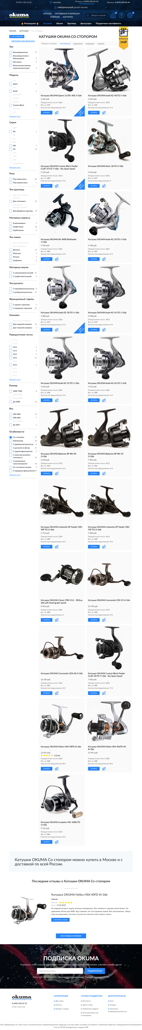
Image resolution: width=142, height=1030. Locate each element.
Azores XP (17, 95)
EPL (14, 146)
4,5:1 (15, 351)
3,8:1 (15, 347)
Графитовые (18, 227)
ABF (15, 128)
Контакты (68, 17)
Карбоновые (18, 230)
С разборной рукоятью (22, 292)
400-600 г (17, 418)
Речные (16, 257)
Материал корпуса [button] (19, 218)
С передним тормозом (22, 308)
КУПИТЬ (46, 112)
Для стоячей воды (20, 243)
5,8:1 (15, 365)
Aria (14, 88)
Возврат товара (62, 1009)
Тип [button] (11, 47)
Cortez (15, 98)
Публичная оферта (90, 1009)
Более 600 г (18, 421)
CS (14, 135)
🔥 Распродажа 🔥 (30, 23)
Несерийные (18, 163)
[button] (86, 3)
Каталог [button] (47, 14)
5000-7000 (17, 391)
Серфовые (17, 260)
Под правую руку (20, 183)
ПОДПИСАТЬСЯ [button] (95, 971)
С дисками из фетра (21, 448)
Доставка (60, 1001)
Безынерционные (20, 52)
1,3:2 (15, 340)
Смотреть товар (60, 920)
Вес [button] (11, 409)
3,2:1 (15, 344)
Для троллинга (19, 246)
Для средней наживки (22, 324)
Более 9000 (18, 398)
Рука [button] (12, 173)
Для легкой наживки (22, 321)
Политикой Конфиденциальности (70, 977)
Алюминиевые (19, 223)
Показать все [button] (14, 116)
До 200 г (16, 425)
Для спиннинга (19, 201)
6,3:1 (15, 372)
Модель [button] (13, 75)
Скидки (113, 1005)
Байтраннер (18, 441)
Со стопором (18, 437)
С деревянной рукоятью (23, 444)
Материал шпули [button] (18, 267)
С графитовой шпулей (22, 276)
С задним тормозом (21, 305)
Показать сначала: (49, 44)
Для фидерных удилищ (23, 211)
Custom (16, 102)
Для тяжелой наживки (22, 328)
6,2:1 (15, 368)
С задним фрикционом (22, 451)
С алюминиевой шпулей (23, 273)
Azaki (15, 91)
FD (14, 149)
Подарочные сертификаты (108, 23)
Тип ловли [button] (15, 237)
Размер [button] (13, 386)
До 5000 (16, 402)
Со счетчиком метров (22, 467)
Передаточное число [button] (21, 335)
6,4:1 (15, 375)
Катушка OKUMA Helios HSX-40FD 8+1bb (79, 894)
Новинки (55, 17)
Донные (16, 250)
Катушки (47, 23)
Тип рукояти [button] (16, 283)
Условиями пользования (94, 977)
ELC (14, 142)
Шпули (59, 23)
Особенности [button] (16, 432)
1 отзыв (57, 755)
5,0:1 (15, 358)
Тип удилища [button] (16, 189)
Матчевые (17, 62)
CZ (14, 139)
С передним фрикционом (24, 471)
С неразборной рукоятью (23, 289)
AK (14, 132)
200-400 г (17, 414)
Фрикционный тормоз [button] (21, 299)
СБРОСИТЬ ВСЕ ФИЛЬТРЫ (23, 41)
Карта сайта (88, 1005)
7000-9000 (17, 395)
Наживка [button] (14, 315)
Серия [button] (12, 122)
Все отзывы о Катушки (71, 936)
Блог (112, 1001)
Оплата (59, 1005)
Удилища (71, 23)
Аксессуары (85, 23)
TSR (14, 156)
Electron (16, 109)
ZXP (14, 160)
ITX (14, 112)
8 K (14, 80)
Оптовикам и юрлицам (67, 14)
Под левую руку (20, 179)
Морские (17, 253)
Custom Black (18, 105)
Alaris (15, 84)
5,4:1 (15, 361)
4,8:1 (15, 354)
